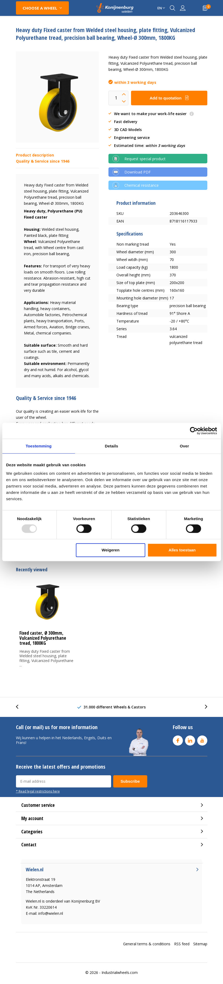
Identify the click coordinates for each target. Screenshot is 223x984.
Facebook (178, 739)
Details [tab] (111, 446)
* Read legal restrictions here (38, 791)
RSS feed (182, 943)
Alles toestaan (182, 550)
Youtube (202, 739)
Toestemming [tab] (39, 446)
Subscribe (130, 781)
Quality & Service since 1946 (42, 161)
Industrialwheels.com (120, 972)
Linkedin (190, 739)
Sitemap (200, 943)
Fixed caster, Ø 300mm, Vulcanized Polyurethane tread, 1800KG (42, 638)
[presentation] (20, 707)
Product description (35, 155)
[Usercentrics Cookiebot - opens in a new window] (193, 431)
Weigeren (110, 550)
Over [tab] (184, 446)
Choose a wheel (40, 8)
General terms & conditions (146, 943)
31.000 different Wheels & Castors (114, 706)
